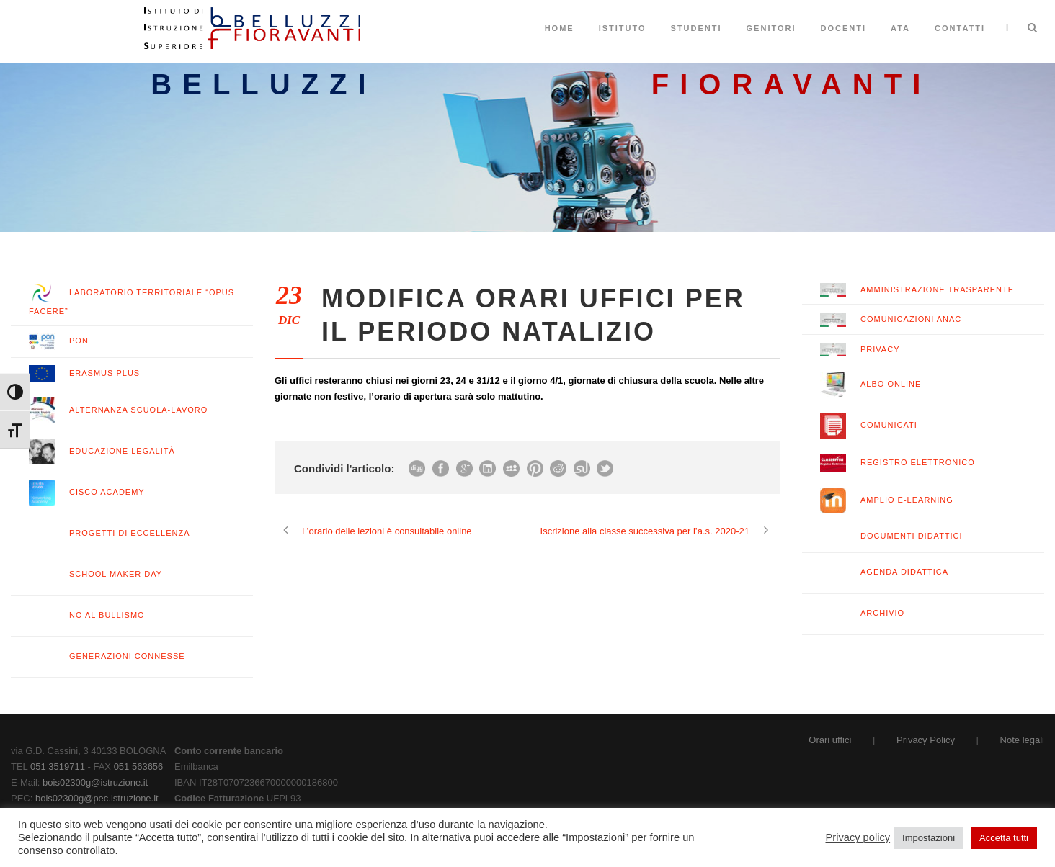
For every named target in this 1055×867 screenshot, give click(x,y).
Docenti (844, 28)
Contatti (960, 28)
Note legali (1022, 740)
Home (559, 28)
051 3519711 (57, 766)
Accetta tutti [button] (1003, 837)
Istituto (622, 28)
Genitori (771, 28)
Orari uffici (830, 740)
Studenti (696, 28)
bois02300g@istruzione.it (95, 782)
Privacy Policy (925, 740)
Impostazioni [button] (928, 837)
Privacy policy (858, 837)
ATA (900, 28)
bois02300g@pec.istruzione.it (97, 798)
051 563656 (139, 766)
